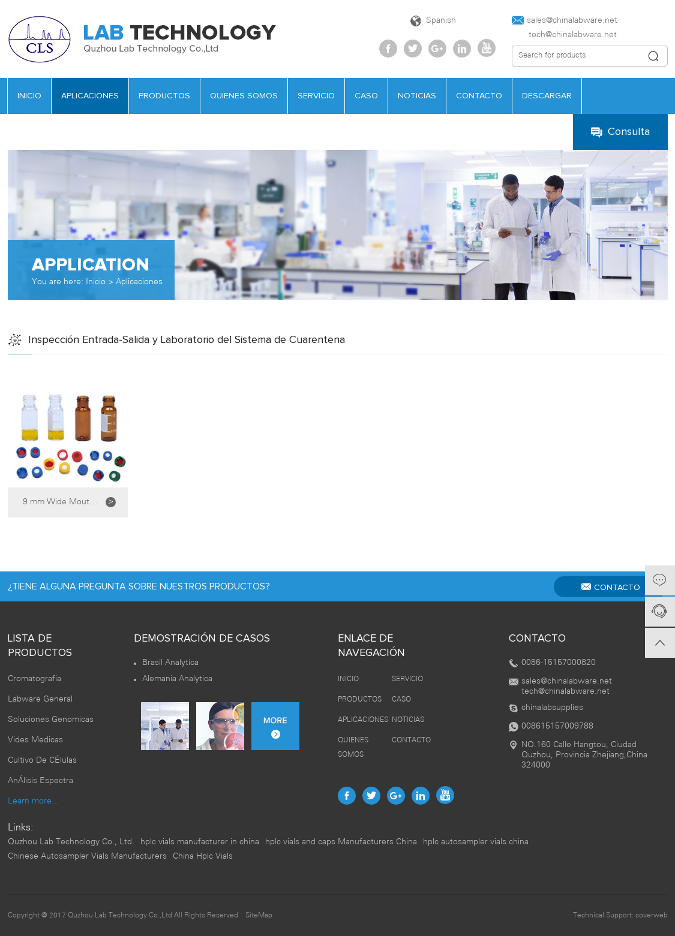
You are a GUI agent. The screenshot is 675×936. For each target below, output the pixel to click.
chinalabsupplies (552, 708)
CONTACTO (479, 96)
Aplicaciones (139, 282)
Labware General (40, 699)
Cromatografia (34, 679)
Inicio (96, 282)
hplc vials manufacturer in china (199, 842)
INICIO (29, 96)
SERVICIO (316, 96)
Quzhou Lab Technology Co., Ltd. (71, 842)
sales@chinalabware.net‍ (564, 20)
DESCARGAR (547, 96)
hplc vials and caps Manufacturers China (341, 842)
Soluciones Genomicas (51, 720)
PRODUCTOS (164, 96)
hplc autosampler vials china (476, 842)
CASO (366, 96)
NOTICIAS (417, 96)
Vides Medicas (35, 740)
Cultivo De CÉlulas (42, 761)
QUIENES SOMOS (244, 96)
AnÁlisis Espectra (40, 781)
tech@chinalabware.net (564, 35)
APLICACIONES (90, 96)
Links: (20, 827)
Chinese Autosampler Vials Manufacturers (87, 856)
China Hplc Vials (203, 856)
